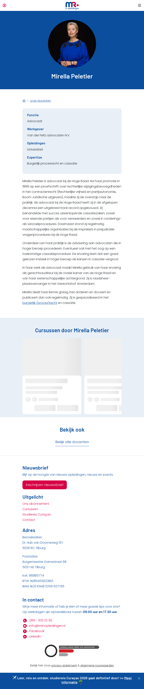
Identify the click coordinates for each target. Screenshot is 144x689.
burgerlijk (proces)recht (39, 303)
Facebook (33, 631)
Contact (28, 520)
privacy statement (64, 665)
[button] (139, 5)
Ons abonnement (35, 504)
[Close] (139, 678)
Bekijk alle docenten (72, 441)
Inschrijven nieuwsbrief (45, 484)
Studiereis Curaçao (36, 514)
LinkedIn (31, 636)
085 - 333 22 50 (37, 620)
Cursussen (30, 509)
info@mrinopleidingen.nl (43, 626)
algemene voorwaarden (97, 665)
